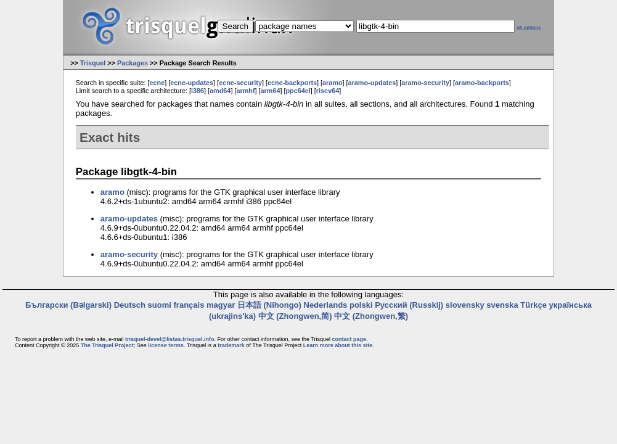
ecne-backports (292, 82)
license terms (166, 345)
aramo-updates (372, 82)
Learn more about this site (338, 345)
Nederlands (326, 305)
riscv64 (327, 90)
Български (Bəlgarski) (68, 305)
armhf (245, 90)
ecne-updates (191, 82)
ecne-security (240, 82)
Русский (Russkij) (409, 305)
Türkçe (533, 305)
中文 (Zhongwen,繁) (371, 316)
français (189, 305)
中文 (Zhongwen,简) (295, 316)
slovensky (465, 305)
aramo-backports (482, 82)
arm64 (270, 90)
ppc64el (298, 90)
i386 (197, 90)
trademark (231, 345)
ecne (157, 82)
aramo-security (425, 82)
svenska (502, 305)
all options (529, 27)
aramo (332, 82)
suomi (159, 305)
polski (361, 305)
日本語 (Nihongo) (269, 305)
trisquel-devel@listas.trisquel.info (169, 339)
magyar (220, 305)
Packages (132, 63)
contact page (349, 339)
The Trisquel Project (107, 345)
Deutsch (129, 305)
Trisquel (93, 63)
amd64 (220, 90)
